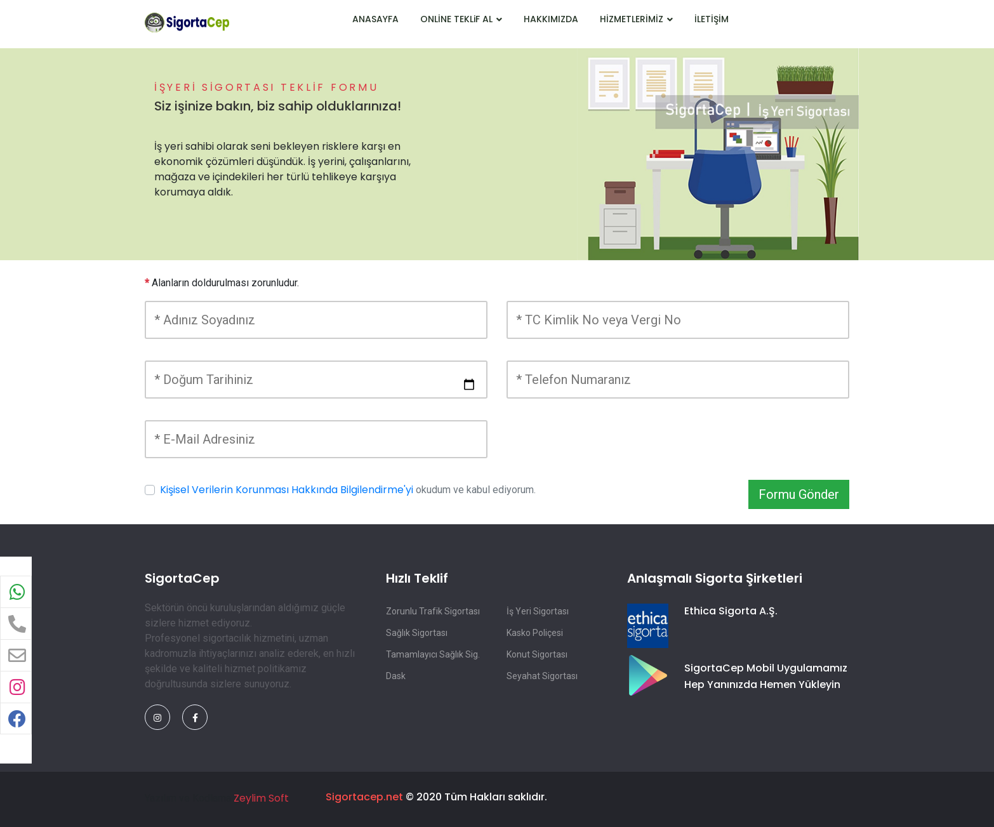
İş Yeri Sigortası (538, 611)
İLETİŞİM (711, 19)
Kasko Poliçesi (535, 633)
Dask (396, 676)
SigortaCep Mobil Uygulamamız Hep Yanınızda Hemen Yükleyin (765, 676)
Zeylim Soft (261, 798)
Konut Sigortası (537, 654)
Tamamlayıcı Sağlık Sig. (433, 654)
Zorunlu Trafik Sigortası (433, 611)
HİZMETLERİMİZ (636, 19)
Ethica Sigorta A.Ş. (731, 611)
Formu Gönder (799, 494)
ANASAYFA (375, 19)
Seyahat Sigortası (542, 676)
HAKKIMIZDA (551, 19)
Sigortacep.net (364, 797)
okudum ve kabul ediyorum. (348, 489)
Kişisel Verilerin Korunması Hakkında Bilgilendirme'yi (286, 489)
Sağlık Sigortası (416, 633)
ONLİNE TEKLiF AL (461, 19)
